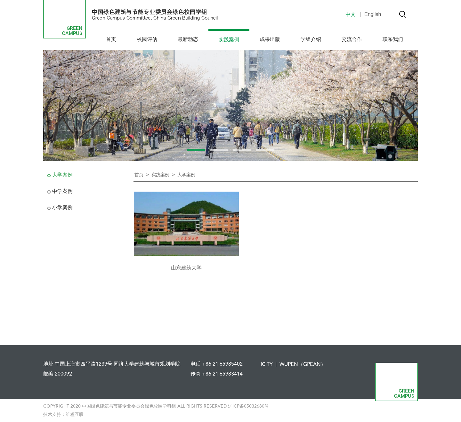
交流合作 (352, 39)
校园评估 (147, 39)
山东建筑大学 (186, 268)
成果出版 (270, 39)
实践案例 (229, 40)
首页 (111, 39)
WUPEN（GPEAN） (302, 364)
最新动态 (188, 39)
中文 (350, 14)
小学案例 (62, 208)
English (372, 14)
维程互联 (75, 414)
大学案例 (62, 175)
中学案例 (62, 191)
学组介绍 (311, 39)
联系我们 (393, 39)
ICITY (267, 364)
